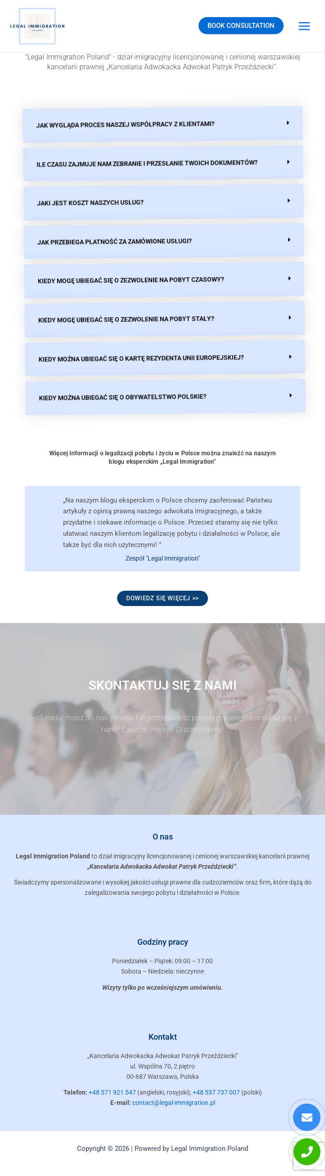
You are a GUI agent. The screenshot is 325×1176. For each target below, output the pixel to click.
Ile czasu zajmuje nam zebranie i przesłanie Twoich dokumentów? (146, 163)
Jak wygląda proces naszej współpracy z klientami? (125, 123)
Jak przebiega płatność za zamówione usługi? (112, 240)
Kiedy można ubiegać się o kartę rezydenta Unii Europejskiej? (136, 357)
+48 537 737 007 (216, 1092)
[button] (162, 124)
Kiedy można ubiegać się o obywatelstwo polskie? (117, 396)
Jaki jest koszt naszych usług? (88, 201)
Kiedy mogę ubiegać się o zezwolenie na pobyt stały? (122, 318)
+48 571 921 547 (112, 1092)
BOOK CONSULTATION (241, 26)
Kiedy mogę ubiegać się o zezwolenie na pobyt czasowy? (127, 279)
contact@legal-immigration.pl (173, 1102)
